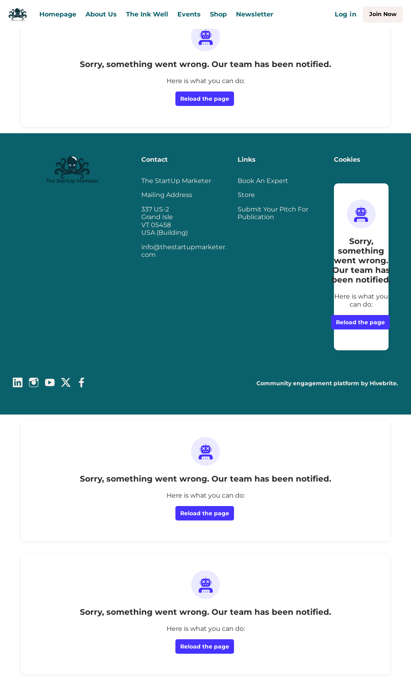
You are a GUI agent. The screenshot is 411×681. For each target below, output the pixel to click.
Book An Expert (263, 181)
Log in (345, 14)
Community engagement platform (307, 383)
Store (246, 195)
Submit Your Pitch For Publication (273, 213)
